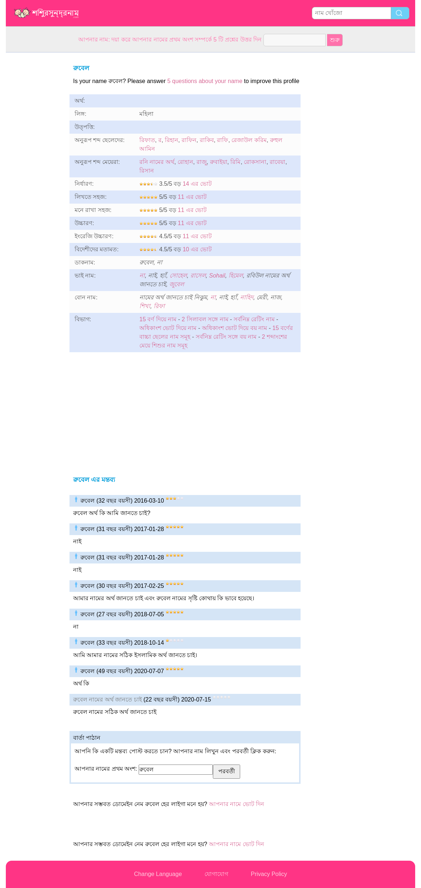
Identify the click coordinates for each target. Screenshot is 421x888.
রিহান (171, 140)
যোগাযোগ (216, 874)
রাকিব (207, 140)
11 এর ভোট (192, 197)
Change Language (158, 874)
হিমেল (236, 275)
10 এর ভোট (197, 249)
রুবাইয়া (218, 162)
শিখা (144, 306)
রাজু (201, 162)
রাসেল (198, 275)
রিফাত (147, 140)
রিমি (235, 162)
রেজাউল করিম (248, 140)
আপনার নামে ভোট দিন (236, 804)
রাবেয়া (277, 162)
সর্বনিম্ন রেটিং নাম (254, 319)
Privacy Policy (269, 874)
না (142, 275)
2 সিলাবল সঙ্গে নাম (205, 319)
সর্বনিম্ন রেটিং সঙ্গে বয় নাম (226, 337)
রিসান (146, 171)
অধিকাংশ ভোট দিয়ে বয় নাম (234, 328)
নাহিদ (246, 297)
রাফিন (189, 140)
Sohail (217, 275)
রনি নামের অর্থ (156, 162)
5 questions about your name (204, 81)
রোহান (185, 162)
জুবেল (176, 284)
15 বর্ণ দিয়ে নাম (157, 319)
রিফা (159, 306)
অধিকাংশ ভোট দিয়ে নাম (167, 328)
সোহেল (178, 275)
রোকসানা (255, 162)
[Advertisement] (35, 161)
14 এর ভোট (197, 184)
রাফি (222, 140)
